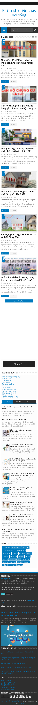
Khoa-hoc (6, 556)
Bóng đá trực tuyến (7, 689)
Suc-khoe (13, 562)
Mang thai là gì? (7, 382)
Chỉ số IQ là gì (6, 386)
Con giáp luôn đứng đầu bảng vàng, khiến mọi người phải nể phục (22, 445)
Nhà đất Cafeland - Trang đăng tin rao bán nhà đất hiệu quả (17, 278)
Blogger (22, 703)
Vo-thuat (20, 565)
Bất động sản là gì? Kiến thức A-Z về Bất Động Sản (18, 236)
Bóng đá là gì (6, 380)
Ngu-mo (17, 559)
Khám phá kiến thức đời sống (19, 12)
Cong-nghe (25, 547)
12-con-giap (6, 547)
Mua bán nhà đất (6, 686)
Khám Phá (19, 364)
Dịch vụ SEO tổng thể (8, 688)
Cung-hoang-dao (8, 550)
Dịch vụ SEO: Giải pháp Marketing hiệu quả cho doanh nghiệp (23, 460)
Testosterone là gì (8, 384)
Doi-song (15, 553)
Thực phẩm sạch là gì (9, 389)
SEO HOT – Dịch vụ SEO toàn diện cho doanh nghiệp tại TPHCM (21, 516)
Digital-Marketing (20, 550)
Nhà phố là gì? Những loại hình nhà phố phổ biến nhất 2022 (17, 150)
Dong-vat (22, 553)
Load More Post (19, 301)
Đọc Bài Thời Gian (19, 402)
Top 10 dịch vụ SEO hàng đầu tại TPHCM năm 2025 (21, 489)
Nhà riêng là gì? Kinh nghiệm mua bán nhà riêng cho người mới (17, 62)
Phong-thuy (25, 559)
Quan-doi (5, 562)
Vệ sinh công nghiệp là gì (10, 397)
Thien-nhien (6, 565)
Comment (30, 402)
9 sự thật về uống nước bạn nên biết (14, 419)
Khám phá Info (6, 579)
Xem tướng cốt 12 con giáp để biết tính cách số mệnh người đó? (18, 530)
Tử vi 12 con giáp (6, 680)
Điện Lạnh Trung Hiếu (8, 684)
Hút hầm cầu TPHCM (8, 682)
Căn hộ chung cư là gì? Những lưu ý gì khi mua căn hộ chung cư (19, 107)
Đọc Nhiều (7, 402)
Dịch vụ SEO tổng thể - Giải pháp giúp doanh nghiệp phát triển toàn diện (22, 474)
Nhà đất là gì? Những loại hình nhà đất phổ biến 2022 (17, 193)
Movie (11, 559)
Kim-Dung (13, 556)
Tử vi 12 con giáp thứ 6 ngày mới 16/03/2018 (21, 431)
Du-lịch (29, 553)
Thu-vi (14, 565)
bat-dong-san (12, 68)
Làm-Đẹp (21, 556)
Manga (27, 556)
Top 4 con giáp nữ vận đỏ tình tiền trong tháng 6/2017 (21, 503)
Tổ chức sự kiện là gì (9, 393)
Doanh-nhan (7, 553)
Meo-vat (5, 559)
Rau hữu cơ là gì (7, 388)
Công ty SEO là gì (7, 395)
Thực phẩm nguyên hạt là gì (11, 377)
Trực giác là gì (6, 379)
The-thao (26, 562)
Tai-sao (19, 562)
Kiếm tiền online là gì (9, 391)
